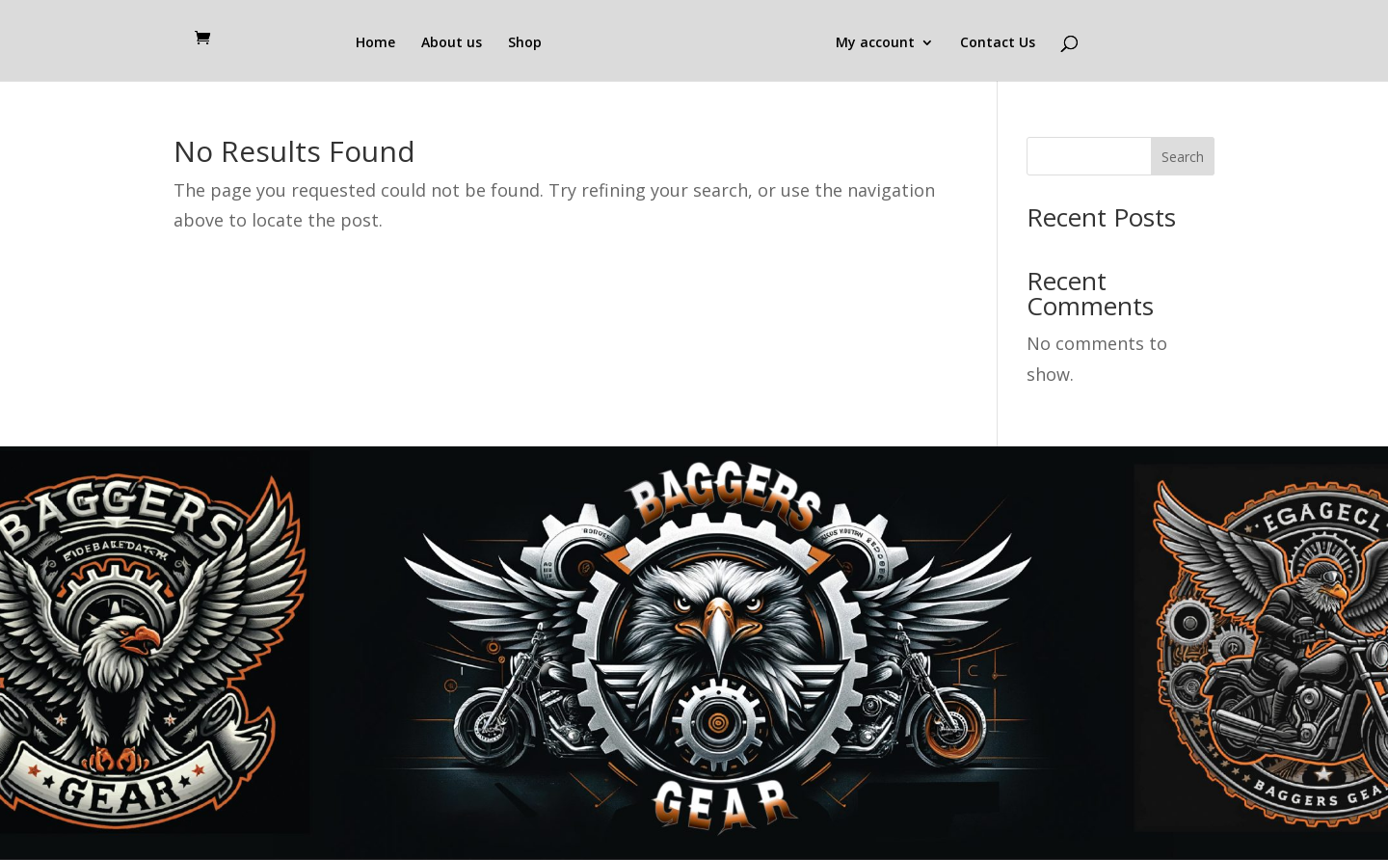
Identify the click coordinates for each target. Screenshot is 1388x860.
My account (875, 43)
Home (375, 43)
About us (451, 43)
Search (1182, 157)
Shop (525, 43)
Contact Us (997, 43)
